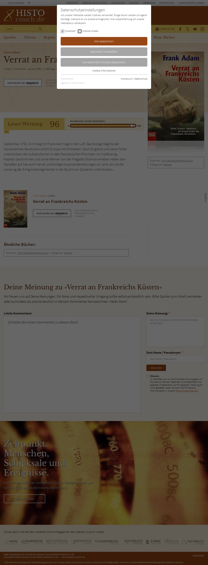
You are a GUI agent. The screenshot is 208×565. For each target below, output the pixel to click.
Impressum (127, 78)
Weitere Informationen (104, 70)
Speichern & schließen (104, 51)
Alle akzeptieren (104, 41)
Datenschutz (140, 78)
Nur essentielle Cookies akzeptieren (104, 62)
